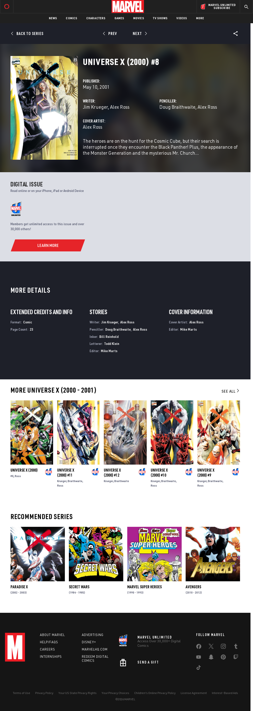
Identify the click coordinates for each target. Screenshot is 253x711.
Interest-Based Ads (225, 693)
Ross (18, 476)
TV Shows (160, 18)
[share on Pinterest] (223, 658)
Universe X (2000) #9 (205, 473)
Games (119, 18)
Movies (138, 18)
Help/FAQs (49, 642)
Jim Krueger (95, 107)
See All (231, 391)
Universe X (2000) (24, 470)
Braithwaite (75, 481)
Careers (47, 649)
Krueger (61, 481)
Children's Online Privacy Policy (155, 693)
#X (11, 476)
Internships (51, 657)
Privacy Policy (44, 693)
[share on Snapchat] (211, 658)
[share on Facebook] (198, 647)
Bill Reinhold (109, 336)
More (200, 18)
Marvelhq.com (95, 649)
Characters (96, 18)
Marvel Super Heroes (144, 586)
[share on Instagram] (223, 647)
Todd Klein (111, 343)
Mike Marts (109, 351)
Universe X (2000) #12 (112, 473)
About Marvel (52, 635)
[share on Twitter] (211, 647)
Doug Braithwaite (177, 107)
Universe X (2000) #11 (65, 473)
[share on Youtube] (198, 658)
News (53, 18)
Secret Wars (79, 586)
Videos (181, 18)
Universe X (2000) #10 (159, 473)
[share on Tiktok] (198, 668)
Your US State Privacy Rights (77, 693)
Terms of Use (21, 693)
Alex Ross (119, 107)
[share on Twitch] (235, 658)
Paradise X (19, 586)
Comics (71, 18)
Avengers (193, 586)
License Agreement (194, 693)
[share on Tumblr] (235, 647)
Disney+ (89, 642)
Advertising (93, 635)
